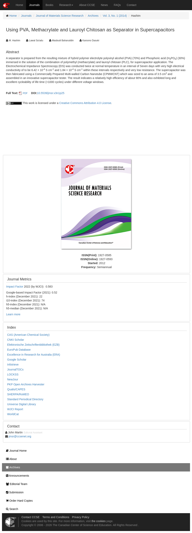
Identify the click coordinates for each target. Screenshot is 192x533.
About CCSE (87, 5)
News (104, 5)
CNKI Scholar (15, 339)
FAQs (117, 5)
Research (66, 5)
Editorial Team (15, 484)
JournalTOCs (15, 369)
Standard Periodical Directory (25, 399)
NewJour (12, 379)
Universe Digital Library (21, 404)
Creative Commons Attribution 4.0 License (85, 103)
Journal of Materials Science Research (60, 15)
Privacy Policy (80, 517)
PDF (25, 93)
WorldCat (13, 414)
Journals (34, 5)
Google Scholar (16, 359)
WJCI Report (15, 409)
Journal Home (15, 450)
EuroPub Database (19, 349)
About (10, 459)
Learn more (13, 314)
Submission (13, 492)
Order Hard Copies (18, 500)
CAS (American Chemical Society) (28, 334)
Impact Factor (15, 286)
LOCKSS (12, 374)
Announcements (16, 475)
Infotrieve (13, 364)
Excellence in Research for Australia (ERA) (33, 354)
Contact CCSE (30, 517)
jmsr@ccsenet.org (20, 436)
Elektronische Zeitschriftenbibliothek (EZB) (33, 344)
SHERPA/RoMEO (18, 394)
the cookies (98, 521)
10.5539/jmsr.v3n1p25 (50, 93)
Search (11, 509)
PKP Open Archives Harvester (25, 384)
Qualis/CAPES (16, 389)
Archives (93, 15)
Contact (131, 5)
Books (49, 5)
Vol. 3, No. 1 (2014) (115, 15)
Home (19, 5)
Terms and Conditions (55, 517)
